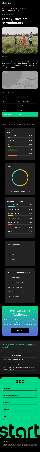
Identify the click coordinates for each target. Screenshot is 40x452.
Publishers (6, 388)
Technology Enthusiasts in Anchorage (13, 359)
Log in (5, 416)
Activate (20, 330)
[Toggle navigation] (37, 3)
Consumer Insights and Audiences (18, 8)
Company (6, 409)
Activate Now (20, 120)
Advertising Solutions (10, 395)
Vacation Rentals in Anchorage (11, 364)
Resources (6, 402)
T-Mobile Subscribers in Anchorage (12, 355)
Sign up (6, 420)
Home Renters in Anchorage (10, 351)
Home (4, 8)
